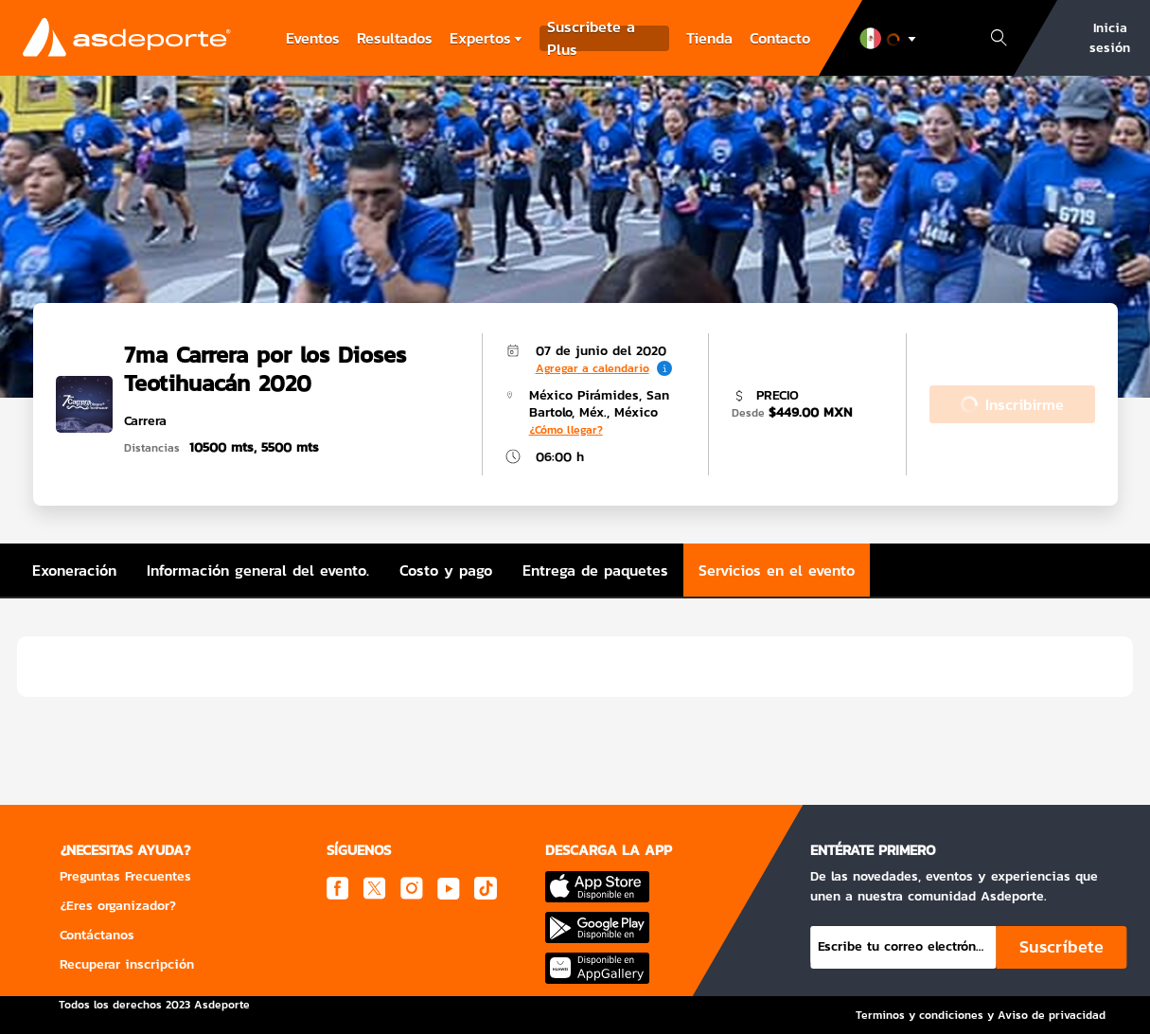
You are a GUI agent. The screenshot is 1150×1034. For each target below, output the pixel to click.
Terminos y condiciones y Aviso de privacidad (981, 1015)
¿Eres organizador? (118, 906)
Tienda (709, 38)
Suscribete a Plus (591, 38)
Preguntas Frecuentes (125, 876)
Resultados (395, 38)
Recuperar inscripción (127, 964)
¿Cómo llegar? (566, 429)
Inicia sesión (1109, 38)
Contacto (780, 38)
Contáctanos (97, 935)
